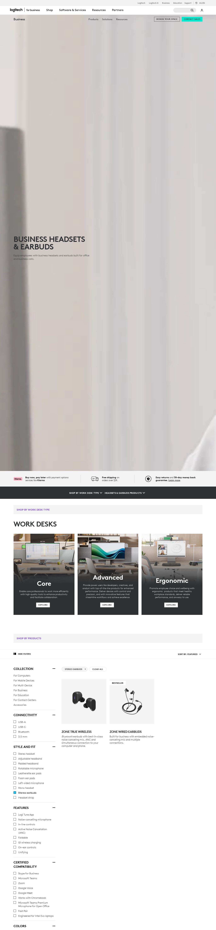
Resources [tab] (99, 10)
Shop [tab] (49, 10)
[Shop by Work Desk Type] (85, 493)
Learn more (174, 480)
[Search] (184, 10)
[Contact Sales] (192, 19)
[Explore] (43, 605)
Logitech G (153, 3)
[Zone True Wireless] (84, 701)
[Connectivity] (54, 714)
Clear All (97, 669)
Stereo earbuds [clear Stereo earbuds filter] (75, 669)
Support (188, 3)
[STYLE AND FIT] (54, 746)
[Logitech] (26, 10)
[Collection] (54, 668)
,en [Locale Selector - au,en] (202, 3)
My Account (202, 10)
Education (177, 3)
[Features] (54, 807)
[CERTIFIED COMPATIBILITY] (54, 862)
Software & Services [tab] (72, 10)
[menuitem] (93, 19)
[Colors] (54, 925)
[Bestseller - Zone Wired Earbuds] (132, 701)
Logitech (141, 3)
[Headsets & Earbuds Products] (125, 493)
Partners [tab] (117, 10)
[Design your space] (167, 19)
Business (166, 3)
